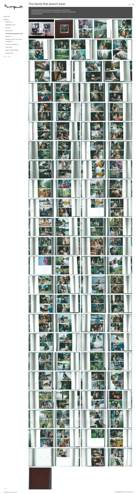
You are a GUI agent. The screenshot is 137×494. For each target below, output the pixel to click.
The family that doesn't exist (14, 33)
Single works (9, 53)
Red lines (8, 22)
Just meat (9, 47)
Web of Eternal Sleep (12, 50)
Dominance (9, 31)
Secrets (8, 28)
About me (7, 16)
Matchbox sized (10, 25)
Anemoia (8, 36)
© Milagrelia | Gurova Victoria (10, 492)
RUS (133, 4)
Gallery (6, 19)
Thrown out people (11, 44)
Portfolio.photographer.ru (127, 492)
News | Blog (7, 57)
